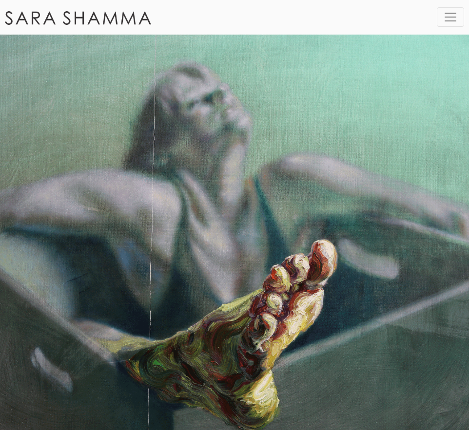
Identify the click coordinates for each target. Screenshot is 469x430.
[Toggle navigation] (450, 17)
